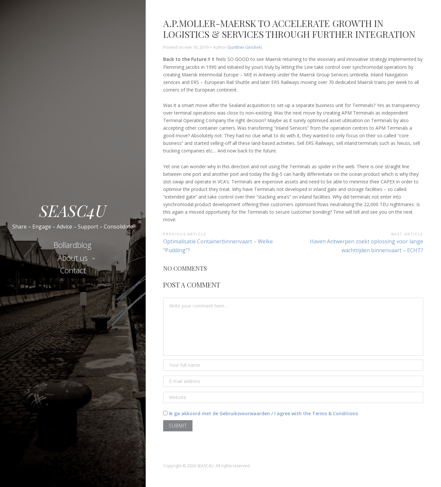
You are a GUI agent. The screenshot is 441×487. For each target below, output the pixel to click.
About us (73, 258)
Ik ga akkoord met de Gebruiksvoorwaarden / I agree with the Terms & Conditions (263, 413)
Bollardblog (73, 245)
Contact (73, 270)
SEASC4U (72, 209)
